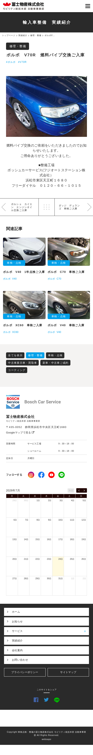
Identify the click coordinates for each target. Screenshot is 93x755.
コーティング (16, 370)
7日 (26, 520)
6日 (15, 520)
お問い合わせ (20, 659)
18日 (72, 539)
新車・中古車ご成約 (56, 362)
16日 (49, 539)
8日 (38, 520)
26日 (84, 559)
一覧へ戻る (47, 207)
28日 (26, 578)
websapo (46, 739)
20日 (14, 559)
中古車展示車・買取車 (22, 362)
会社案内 (17, 650)
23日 (49, 559)
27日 (14, 578)
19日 (84, 539)
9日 (49, 520)
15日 (37, 539)
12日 (84, 520)
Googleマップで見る (20, 432)
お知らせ (17, 621)
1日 (38, 500)
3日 (61, 500)
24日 (60, 559)
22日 (37, 559)
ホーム (16, 611)
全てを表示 (15, 355)
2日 (49, 500)
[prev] (79, 490)
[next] (84, 490)
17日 (60, 539)
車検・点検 (55, 355)
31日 (60, 578)
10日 (60, 520)
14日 (26, 539)
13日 (14, 539)
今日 (71, 490)
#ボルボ (11, 62)
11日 (72, 520)
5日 (84, 500)
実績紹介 (17, 640)
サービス (50, 631)
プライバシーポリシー (24, 672)
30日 (26, 500)
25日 (72, 559)
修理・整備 (17, 46)
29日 (14, 500)
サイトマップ (68, 672)
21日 (26, 559)
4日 (72, 500)
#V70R (22, 62)
